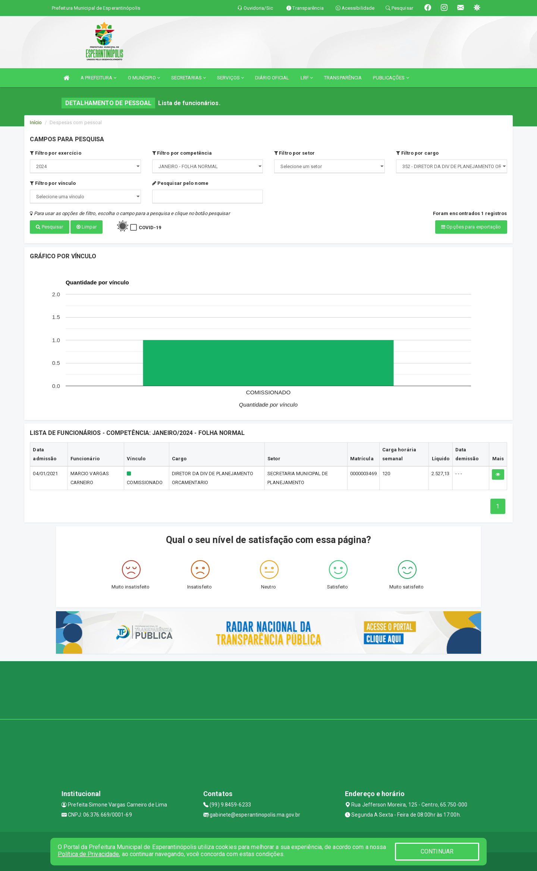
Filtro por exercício (55, 153)
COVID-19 (150, 227)
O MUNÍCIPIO (144, 78)
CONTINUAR (437, 851)
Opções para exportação (471, 227)
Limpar (86, 227)
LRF (307, 78)
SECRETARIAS (188, 78)
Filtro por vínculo (53, 183)
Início (36, 122)
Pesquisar (49, 227)
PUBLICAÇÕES (391, 78)
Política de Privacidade (88, 854)
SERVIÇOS (230, 78)
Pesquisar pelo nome (180, 183)
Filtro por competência (182, 153)
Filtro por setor (294, 153)
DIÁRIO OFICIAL (272, 78)
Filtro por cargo (417, 153)
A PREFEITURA (98, 78)
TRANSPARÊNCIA (343, 78)
